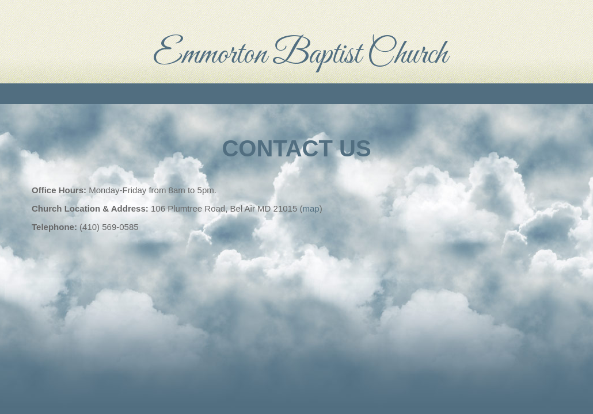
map (310, 208)
